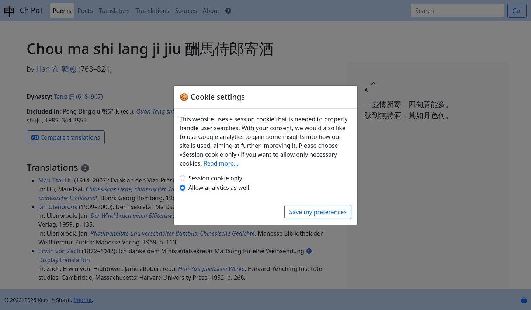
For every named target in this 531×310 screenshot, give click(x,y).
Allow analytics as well (218, 188)
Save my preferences (318, 212)
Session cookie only (215, 178)
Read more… (221, 163)
